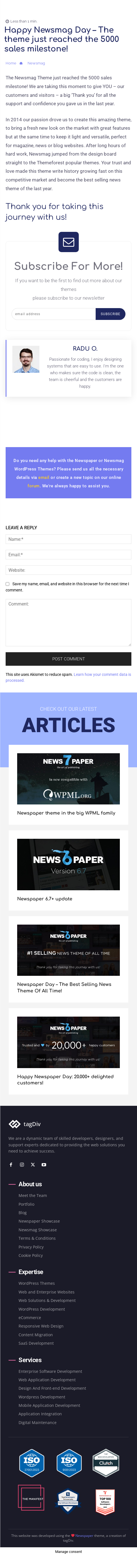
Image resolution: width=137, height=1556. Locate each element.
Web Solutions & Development (47, 1300)
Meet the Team (33, 1195)
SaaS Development (36, 1343)
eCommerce (30, 1317)
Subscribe (110, 314)
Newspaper (84, 1535)
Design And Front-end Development (52, 1388)
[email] (54, 314)
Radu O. (85, 349)
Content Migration (36, 1334)
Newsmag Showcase (38, 1229)
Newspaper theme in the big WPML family (66, 813)
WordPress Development (42, 1309)
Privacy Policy (31, 1247)
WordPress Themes (37, 1283)
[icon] (21, 64)
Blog (23, 1212)
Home (11, 63)
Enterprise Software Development (50, 1371)
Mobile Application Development (49, 1405)
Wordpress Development (42, 1397)
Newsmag (36, 63)
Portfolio (26, 1204)
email (44, 477)
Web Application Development (47, 1379)
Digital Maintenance (38, 1422)
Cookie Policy (31, 1255)
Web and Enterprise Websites (47, 1292)
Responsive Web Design (41, 1326)
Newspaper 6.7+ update (44, 899)
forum (34, 485)
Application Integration (40, 1413)
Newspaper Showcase (39, 1221)
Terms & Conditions (37, 1238)
